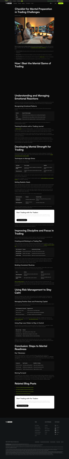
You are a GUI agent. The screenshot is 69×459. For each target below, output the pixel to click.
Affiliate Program (47, 430)
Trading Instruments (38, 428)
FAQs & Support (47, 428)
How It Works (37, 425)
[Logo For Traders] (9, 3)
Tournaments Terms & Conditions (44, 441)
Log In (36, 435)
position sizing (42, 56)
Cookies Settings (37, 441)
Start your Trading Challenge (22, 405)
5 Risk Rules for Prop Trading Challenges (23, 393)
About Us (46, 427)
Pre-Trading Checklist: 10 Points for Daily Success (24, 389)
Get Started (60, 3)
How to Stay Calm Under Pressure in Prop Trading (25, 391)
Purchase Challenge (38, 432)
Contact (46, 432)
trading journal (18, 128)
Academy (46, 425)
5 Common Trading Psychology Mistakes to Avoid (24, 387)
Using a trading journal (19, 281)
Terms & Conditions (52, 441)
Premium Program (37, 427)
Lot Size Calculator (37, 433)
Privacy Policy (58, 441)
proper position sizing (19, 319)
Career (46, 433)
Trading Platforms (37, 430)
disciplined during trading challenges (38, 47)
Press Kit (62, 441)
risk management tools (33, 319)
